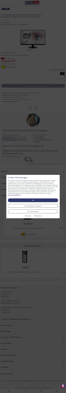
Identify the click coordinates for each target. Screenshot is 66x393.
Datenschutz (37, 216)
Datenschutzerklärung (14, 195)
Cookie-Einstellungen (17, 177)
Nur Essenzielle (33, 211)
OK (33, 200)
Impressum (28, 216)
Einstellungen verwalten (33, 206)
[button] (63, 386)
